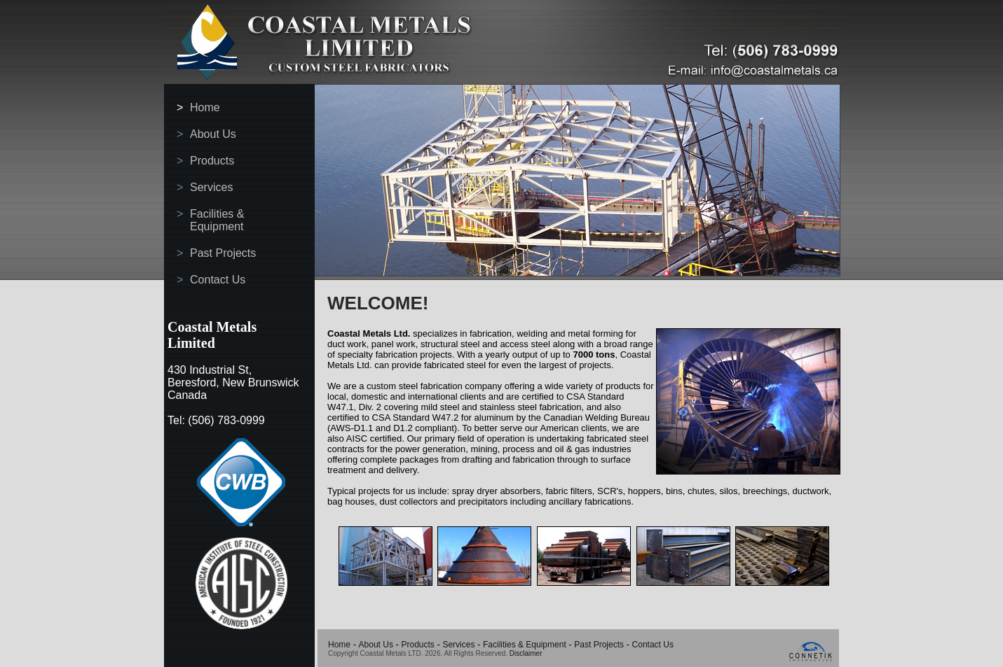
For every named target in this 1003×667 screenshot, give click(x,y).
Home (205, 107)
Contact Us (217, 280)
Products (212, 161)
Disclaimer (526, 653)
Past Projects (223, 253)
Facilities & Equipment (217, 220)
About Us (213, 134)
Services (211, 187)
